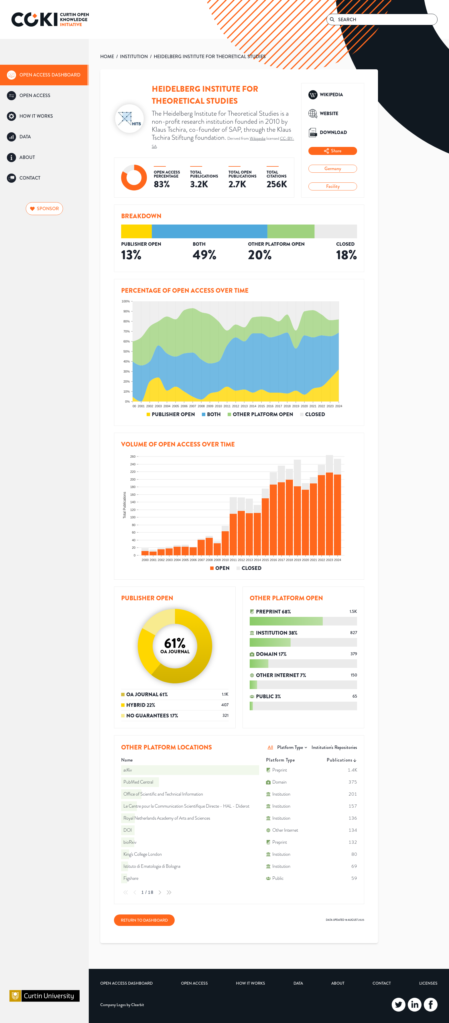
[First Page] (125, 892)
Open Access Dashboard (126, 983)
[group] (44, 75)
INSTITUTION (134, 56)
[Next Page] (159, 892)
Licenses (428, 983)
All (270, 747)
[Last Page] (169, 892)
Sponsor (44, 208)
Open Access (194, 983)
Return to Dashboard (144, 920)
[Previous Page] (134, 892)
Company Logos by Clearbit (122, 1005)
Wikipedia (257, 138)
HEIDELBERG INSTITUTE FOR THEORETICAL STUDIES (210, 56)
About (337, 983)
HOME (107, 56)
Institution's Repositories (334, 747)
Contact (382, 983)
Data (298, 983)
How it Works (250, 983)
